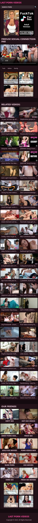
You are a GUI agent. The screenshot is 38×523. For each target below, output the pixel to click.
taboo (10, 68)
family (16, 68)
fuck (3, 68)
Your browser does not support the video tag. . (19, 55)
